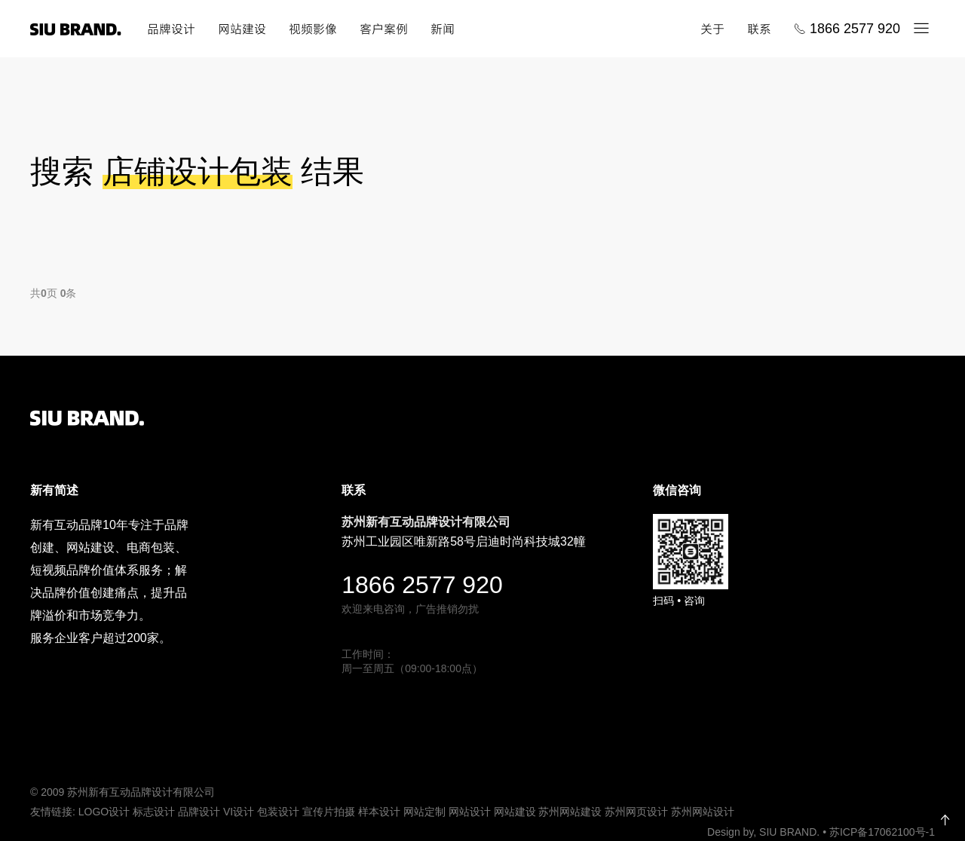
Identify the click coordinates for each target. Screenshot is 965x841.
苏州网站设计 (702, 812)
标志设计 (154, 812)
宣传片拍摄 (328, 812)
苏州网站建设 (570, 812)
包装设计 (278, 812)
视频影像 (313, 28)
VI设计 (238, 812)
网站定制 (424, 812)
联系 (759, 28)
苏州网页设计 (636, 812)
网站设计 (470, 812)
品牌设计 (171, 28)
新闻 (442, 28)
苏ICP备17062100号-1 (882, 831)
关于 (712, 28)
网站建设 (242, 28)
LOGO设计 (104, 812)
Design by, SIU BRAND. (765, 831)
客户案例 (384, 28)
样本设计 (379, 812)
